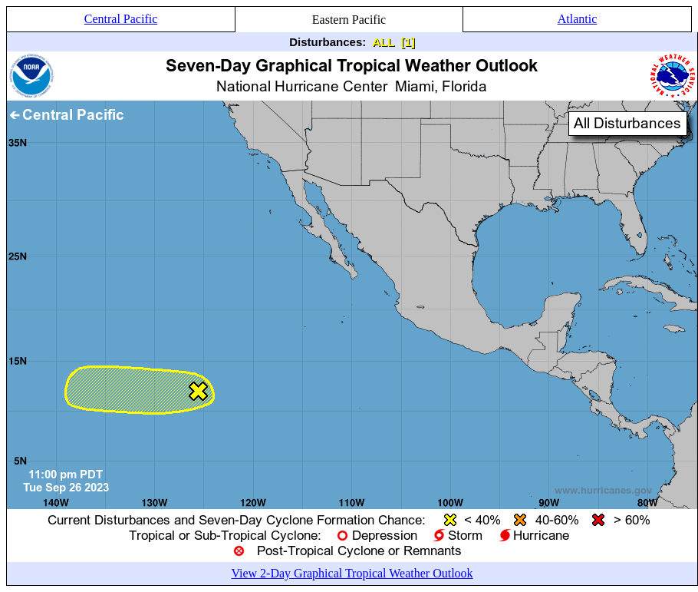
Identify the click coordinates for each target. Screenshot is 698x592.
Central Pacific (121, 18)
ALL (383, 41)
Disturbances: (327, 41)
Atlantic (578, 18)
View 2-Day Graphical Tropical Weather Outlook (351, 573)
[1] (407, 41)
